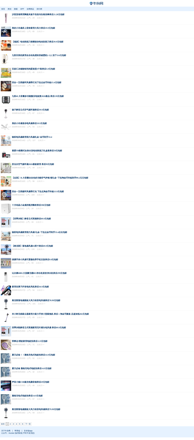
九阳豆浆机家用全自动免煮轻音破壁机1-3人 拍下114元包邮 (39, 55)
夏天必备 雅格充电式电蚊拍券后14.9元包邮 (31, 368)
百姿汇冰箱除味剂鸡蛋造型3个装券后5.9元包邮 (33, 69)
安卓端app (28, 431)
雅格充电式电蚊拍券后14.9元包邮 (27, 395)
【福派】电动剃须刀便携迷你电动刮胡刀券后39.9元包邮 (37, 41)
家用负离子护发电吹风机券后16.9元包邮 (30, 286)
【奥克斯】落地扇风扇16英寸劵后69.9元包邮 (32, 246)
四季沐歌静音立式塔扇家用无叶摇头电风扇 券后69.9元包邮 (39, 327)
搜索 (16, 9)
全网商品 (30, 9)
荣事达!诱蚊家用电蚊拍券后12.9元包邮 (29, 341)
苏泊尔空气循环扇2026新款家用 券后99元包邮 (33, 164)
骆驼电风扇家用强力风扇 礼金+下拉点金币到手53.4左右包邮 (39, 232)
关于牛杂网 (5, 431)
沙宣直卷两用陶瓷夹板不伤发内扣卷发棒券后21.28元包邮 (38, 14)
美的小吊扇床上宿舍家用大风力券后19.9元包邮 (33, 28)
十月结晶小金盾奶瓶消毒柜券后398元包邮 (31, 205)
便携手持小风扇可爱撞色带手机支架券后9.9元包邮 (35, 259)
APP (22, 9)
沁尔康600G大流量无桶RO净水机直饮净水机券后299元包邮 (39, 273)
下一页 (28, 424)
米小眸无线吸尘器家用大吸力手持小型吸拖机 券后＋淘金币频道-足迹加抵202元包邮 (50, 314)
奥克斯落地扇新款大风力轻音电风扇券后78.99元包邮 (36, 300)
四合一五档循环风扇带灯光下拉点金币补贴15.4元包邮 (36, 82)
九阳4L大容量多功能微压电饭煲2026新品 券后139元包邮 (38, 96)
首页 (3, 9)
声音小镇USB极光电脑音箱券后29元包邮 (30, 382)
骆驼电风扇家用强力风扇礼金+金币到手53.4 (32, 137)
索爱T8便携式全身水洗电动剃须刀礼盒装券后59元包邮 (37, 150)
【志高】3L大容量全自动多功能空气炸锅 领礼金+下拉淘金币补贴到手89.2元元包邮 (50, 178)
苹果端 (17, 431)
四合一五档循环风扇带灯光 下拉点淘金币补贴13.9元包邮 (38, 191)
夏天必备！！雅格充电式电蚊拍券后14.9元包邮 (33, 355)
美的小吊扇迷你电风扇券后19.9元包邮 (29, 123)
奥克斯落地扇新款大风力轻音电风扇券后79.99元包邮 (36, 409)
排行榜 (39, 9)
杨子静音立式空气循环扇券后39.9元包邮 (30, 110)
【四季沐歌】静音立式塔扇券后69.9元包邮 (31, 218)
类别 (9, 9)
